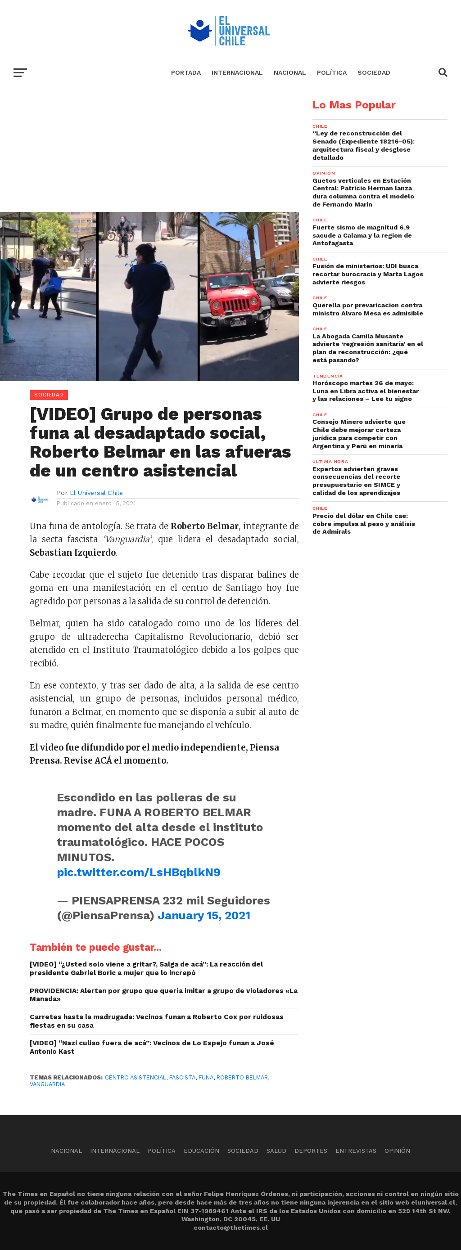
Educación (201, 1150)
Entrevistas (355, 1150)
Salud (276, 1150)
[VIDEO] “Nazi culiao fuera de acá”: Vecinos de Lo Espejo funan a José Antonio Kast (152, 1047)
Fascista (182, 1077)
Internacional (237, 72)
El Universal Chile (96, 492)
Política (332, 72)
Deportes (310, 1150)
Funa (206, 1077)
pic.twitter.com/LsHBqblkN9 (139, 872)
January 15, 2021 (204, 915)
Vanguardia (47, 1084)
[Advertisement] (149, 162)
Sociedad (373, 72)
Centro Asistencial (135, 1077)
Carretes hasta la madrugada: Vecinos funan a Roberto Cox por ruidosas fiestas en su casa (157, 1021)
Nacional (290, 72)
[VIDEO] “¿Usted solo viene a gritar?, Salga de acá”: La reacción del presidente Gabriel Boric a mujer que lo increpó (146, 968)
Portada (186, 72)
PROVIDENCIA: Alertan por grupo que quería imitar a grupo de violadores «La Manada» (164, 995)
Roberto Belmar (242, 1077)
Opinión (397, 1150)
